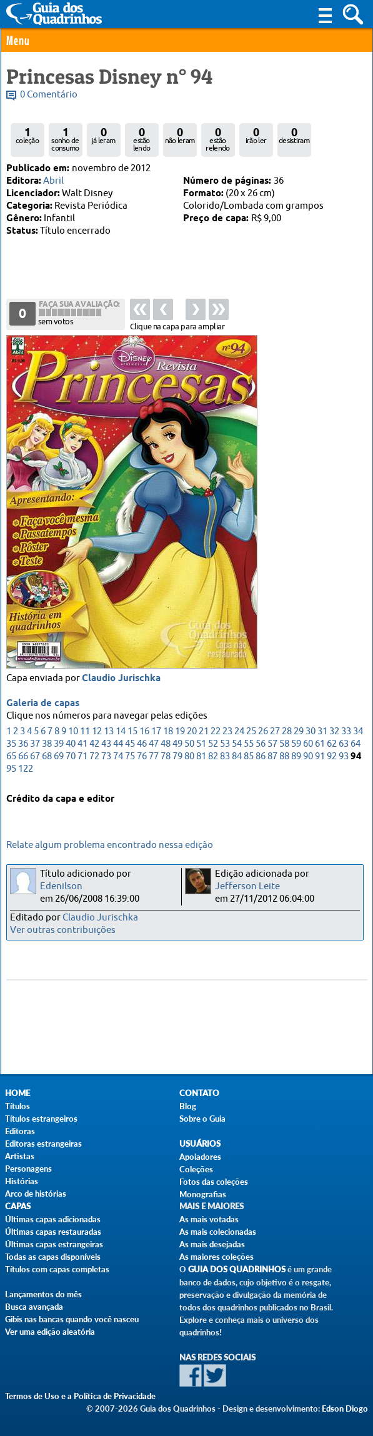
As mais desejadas (212, 1244)
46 (142, 745)
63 (344, 745)
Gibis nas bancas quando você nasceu (72, 1319)
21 (204, 733)
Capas (18, 1206)
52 (213, 745)
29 (299, 733)
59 (296, 745)
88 (284, 758)
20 (192, 733)
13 (109, 733)
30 (311, 733)
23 (227, 733)
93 (344, 758)
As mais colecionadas (217, 1232)
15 (132, 733)
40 (71, 745)
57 (272, 745)
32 (334, 733)
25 (251, 733)
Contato (199, 1093)
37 (35, 745)
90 (308, 758)
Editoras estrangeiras (43, 1144)
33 (346, 733)
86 (261, 758)
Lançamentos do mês (43, 1294)
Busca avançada (34, 1307)
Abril (53, 181)
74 (118, 758)
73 (106, 758)
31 (322, 733)
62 (332, 745)
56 (261, 745)
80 (189, 758)
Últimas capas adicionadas (53, 1219)
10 (73, 733)
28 (287, 733)
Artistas (19, 1156)
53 (225, 745)
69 (59, 758)
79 (177, 758)
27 (275, 733)
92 (332, 758)
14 (121, 733)
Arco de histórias (35, 1194)
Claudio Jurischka (121, 680)
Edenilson (61, 886)
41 (82, 745)
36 (23, 745)
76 (142, 758)
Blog (187, 1106)
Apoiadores (200, 1157)
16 (144, 733)
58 (284, 745)
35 (11, 745)
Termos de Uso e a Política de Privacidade (80, 1396)
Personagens (28, 1169)
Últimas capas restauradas (53, 1232)
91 (320, 758)
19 (180, 733)
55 (249, 745)
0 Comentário (48, 95)
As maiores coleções (216, 1257)
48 (166, 745)
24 (239, 733)
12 (97, 733)
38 (47, 745)
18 (168, 733)
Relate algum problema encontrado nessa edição (109, 845)
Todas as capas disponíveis (53, 1257)
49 (177, 745)
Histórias (21, 1181)
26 (263, 733)
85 (249, 758)
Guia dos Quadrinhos (237, 1269)
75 (130, 758)
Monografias (202, 1194)
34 (358, 733)
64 (356, 745)
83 (225, 758)
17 (156, 733)
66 (23, 758)
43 (106, 745)
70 (71, 758)
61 (320, 745)
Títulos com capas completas (57, 1269)
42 (94, 745)
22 (216, 733)
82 (213, 758)
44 (118, 745)
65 (11, 758)
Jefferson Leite (247, 886)
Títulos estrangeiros (41, 1119)
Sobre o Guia (202, 1119)
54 (237, 745)
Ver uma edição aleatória (50, 1332)
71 (82, 758)
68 (47, 758)
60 (308, 745)
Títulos (17, 1106)
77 (154, 758)
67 (35, 758)
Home (17, 1093)
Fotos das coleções (213, 1182)
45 (130, 745)
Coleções (196, 1169)
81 (201, 758)
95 (11, 770)
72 (94, 758)
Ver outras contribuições (63, 930)
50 (189, 745)
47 (154, 745)
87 (272, 758)
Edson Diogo (345, 1409)
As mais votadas (209, 1219)
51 (201, 745)
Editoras (20, 1131)
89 (296, 758)
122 (25, 770)
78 (166, 758)
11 (85, 733)
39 (59, 745)
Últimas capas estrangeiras (54, 1244)
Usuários (200, 1144)
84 (237, 758)
